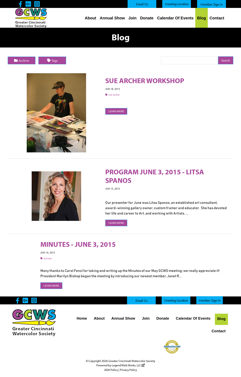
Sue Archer (112, 94)
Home (82, 318)
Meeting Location (177, 4)
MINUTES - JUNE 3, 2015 (78, 244)
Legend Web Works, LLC (128, 365)
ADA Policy (111, 370)
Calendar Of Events (175, 18)
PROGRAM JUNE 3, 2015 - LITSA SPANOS (154, 176)
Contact (217, 18)
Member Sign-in (211, 4)
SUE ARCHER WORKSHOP (144, 80)
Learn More (116, 111)
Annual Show (112, 18)
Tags (52, 60)
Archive (21, 60)
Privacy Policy (128, 370)
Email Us (142, 4)
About (90, 18)
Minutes (46, 258)
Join (132, 18)
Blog (201, 18)
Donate (147, 18)
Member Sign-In (209, 300)
